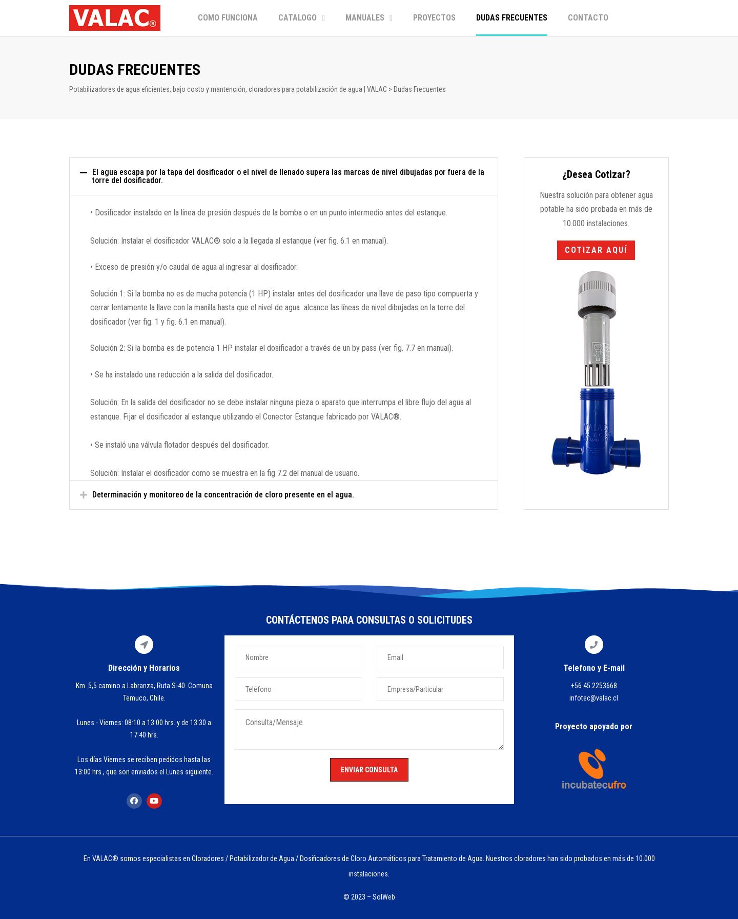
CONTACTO (588, 18)
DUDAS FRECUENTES (511, 18)
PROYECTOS (434, 18)
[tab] (284, 176)
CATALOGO (301, 18)
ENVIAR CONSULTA (369, 770)
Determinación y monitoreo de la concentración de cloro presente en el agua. (223, 495)
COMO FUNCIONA (228, 18)
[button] (596, 250)
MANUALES (369, 18)
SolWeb (384, 897)
